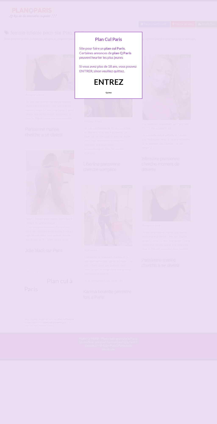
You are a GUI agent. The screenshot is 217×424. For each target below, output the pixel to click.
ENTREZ (108, 81)
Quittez (109, 93)
